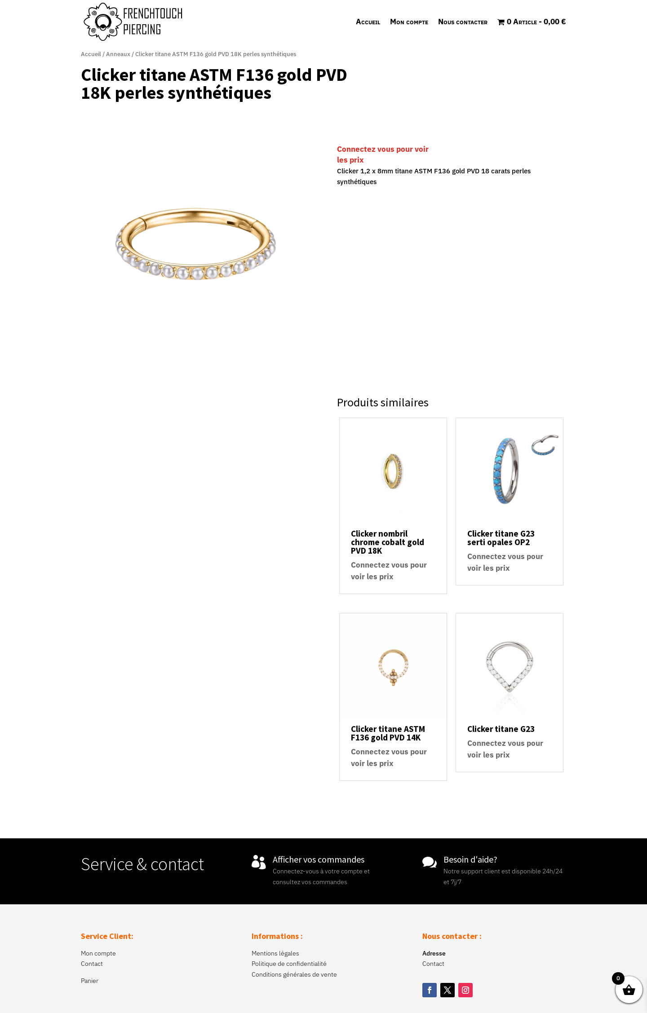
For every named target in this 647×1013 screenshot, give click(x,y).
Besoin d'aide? (470, 859)
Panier (89, 981)
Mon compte (409, 21)
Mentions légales (275, 953)
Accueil (368, 21)
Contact (92, 964)
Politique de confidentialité (289, 964)
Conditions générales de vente (294, 974)
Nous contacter (462, 21)
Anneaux (118, 54)
